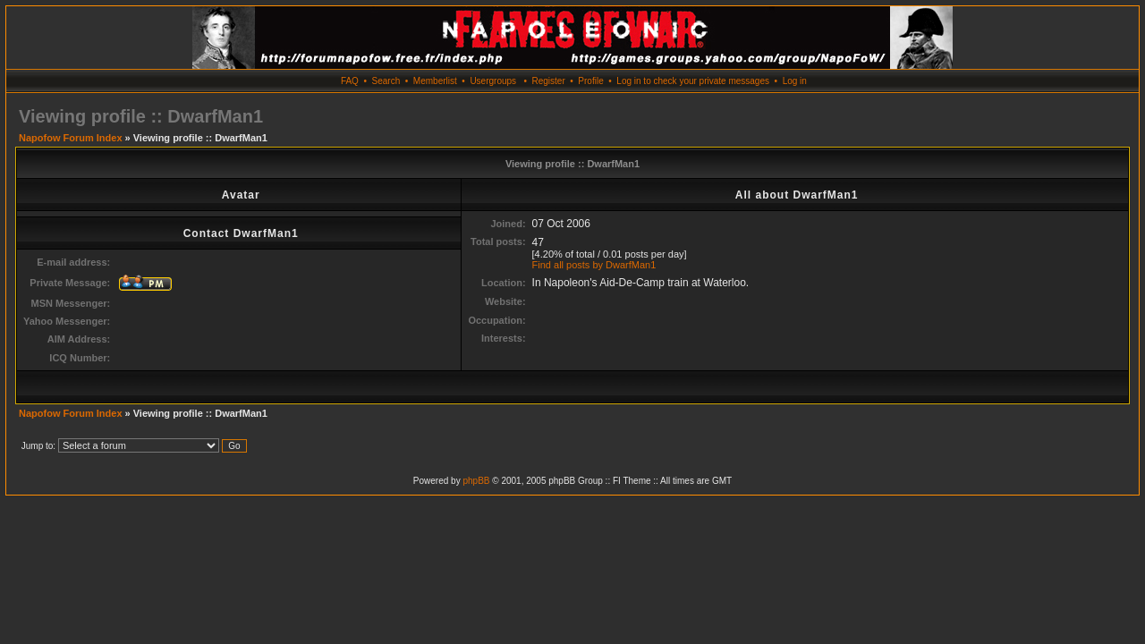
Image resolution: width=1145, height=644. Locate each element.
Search (386, 81)
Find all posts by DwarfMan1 (594, 264)
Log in (795, 81)
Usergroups (493, 81)
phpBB (475, 481)
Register (547, 81)
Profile (590, 81)
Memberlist (435, 81)
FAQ (350, 81)
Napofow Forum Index (71, 137)
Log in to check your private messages (692, 81)
